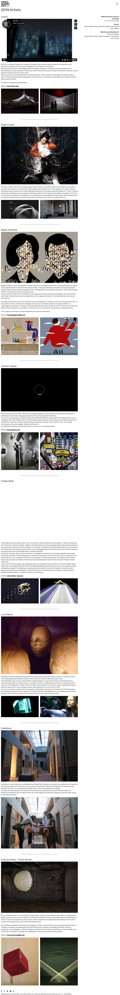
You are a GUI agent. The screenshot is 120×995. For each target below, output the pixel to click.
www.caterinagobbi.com (16, 935)
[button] (117, 4)
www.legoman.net (13, 430)
